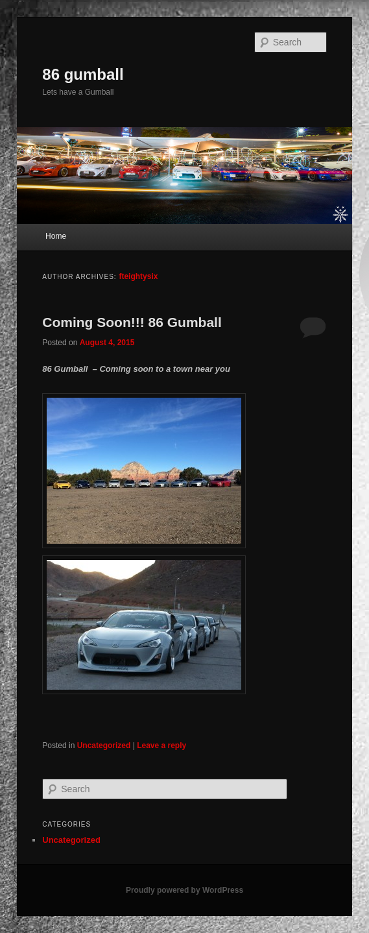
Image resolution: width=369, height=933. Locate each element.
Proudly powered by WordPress (184, 890)
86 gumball (82, 74)
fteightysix (138, 276)
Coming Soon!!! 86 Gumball (132, 322)
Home (55, 236)
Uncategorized (104, 745)
